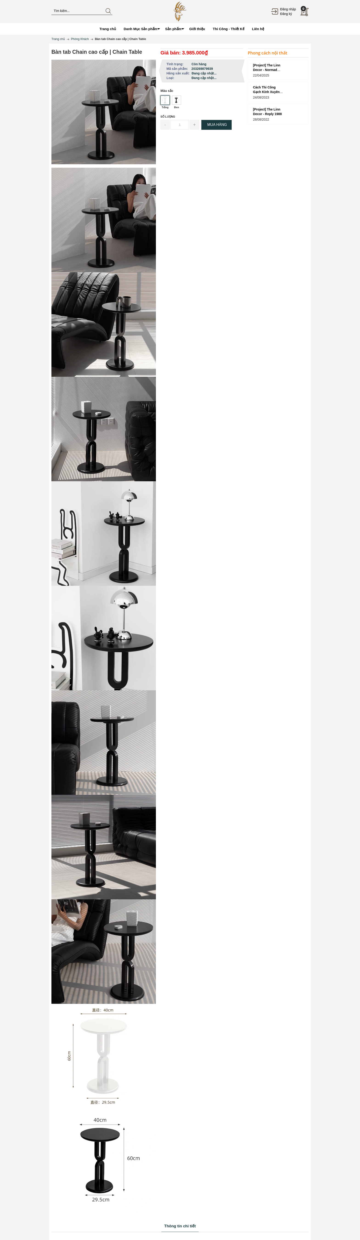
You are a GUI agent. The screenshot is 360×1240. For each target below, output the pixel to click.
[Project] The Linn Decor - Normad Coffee (266, 69)
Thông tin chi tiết (180, 1226)
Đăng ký (286, 14)
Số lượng (167, 116)
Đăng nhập (288, 9)
